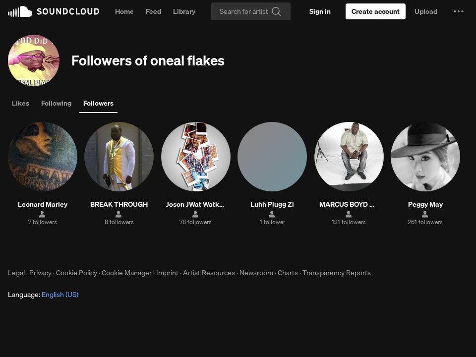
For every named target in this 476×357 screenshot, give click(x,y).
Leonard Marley (42, 204)
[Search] (251, 11)
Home (124, 11)
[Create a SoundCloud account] (376, 11)
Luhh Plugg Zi (272, 204)
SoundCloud (53, 11)
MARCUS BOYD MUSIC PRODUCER (348, 204)
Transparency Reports (336, 272)
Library (184, 11)
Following (56, 103)
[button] (458, 11)
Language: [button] (43, 294)
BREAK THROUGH (119, 204)
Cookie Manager (127, 272)
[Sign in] (320, 11)
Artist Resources (209, 272)
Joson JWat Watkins (195, 204)
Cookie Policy (76, 272)
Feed (153, 11)
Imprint (167, 272)
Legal (16, 272)
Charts (288, 272)
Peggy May (425, 204)
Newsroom (256, 272)
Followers (98, 103)
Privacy (40, 272)
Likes (20, 103)
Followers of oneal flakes (148, 60)
